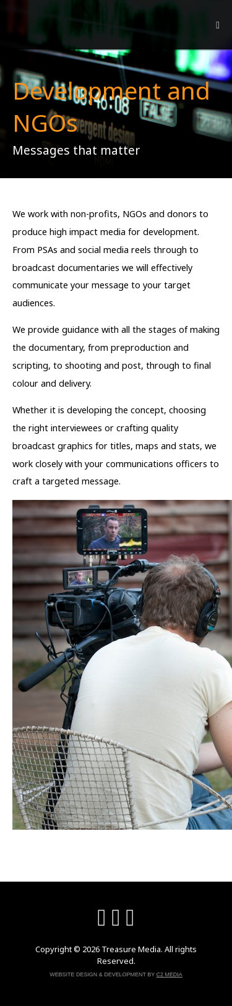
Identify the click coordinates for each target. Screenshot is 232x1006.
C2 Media (170, 974)
